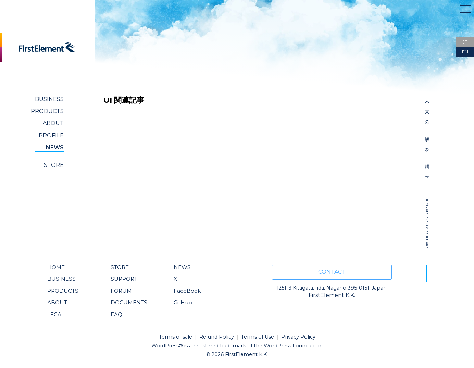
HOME (56, 267)
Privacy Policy (298, 336)
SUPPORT (124, 278)
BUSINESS (49, 99)
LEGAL (55, 314)
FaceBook (187, 290)
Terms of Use (257, 336)
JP (465, 42)
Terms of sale (175, 336)
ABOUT (53, 123)
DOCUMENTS (129, 302)
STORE (54, 165)
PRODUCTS (47, 111)
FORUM (121, 290)
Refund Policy (216, 336)
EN (465, 51)
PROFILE (51, 135)
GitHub (183, 302)
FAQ (116, 314)
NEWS (55, 147)
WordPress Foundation (292, 346)
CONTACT (332, 272)
